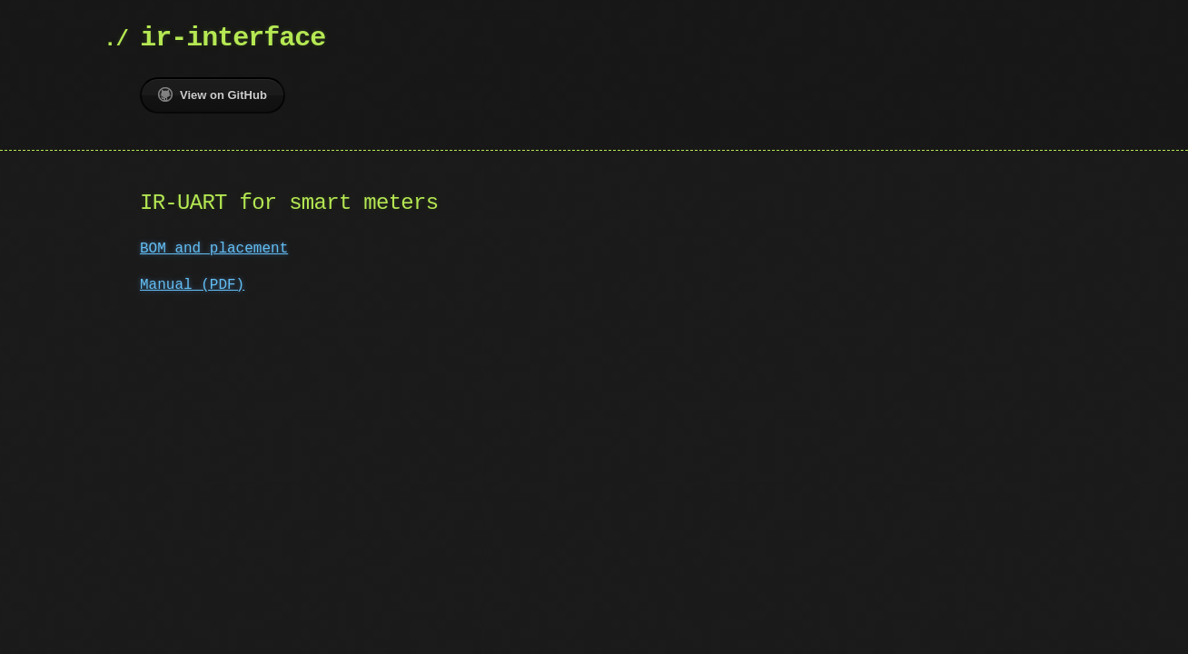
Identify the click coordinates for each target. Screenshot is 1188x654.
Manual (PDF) (192, 285)
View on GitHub (212, 94)
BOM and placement (214, 249)
